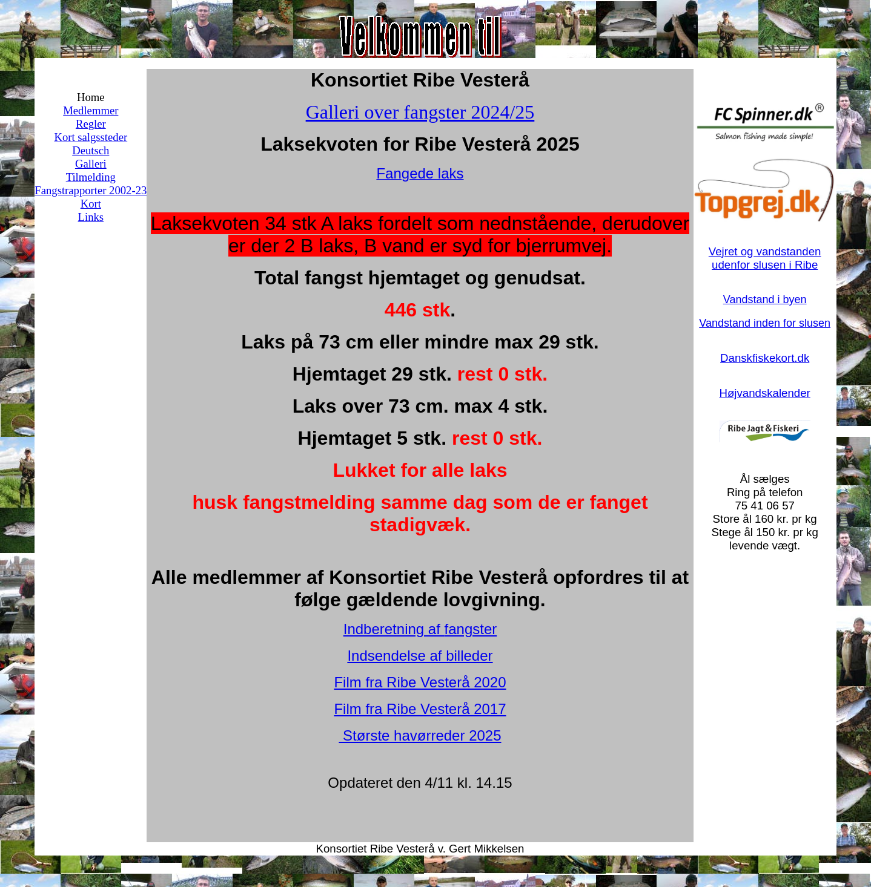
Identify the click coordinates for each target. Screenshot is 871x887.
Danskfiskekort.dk (764, 358)
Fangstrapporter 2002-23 (91, 190)
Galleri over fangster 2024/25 (420, 112)
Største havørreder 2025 (420, 735)
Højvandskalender (764, 393)
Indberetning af (394, 629)
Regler (91, 123)
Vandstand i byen (765, 299)
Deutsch (90, 150)
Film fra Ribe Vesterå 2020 (420, 682)
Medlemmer (90, 110)
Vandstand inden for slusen (764, 323)
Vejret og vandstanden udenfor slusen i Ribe (765, 258)
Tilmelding (91, 177)
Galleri (91, 163)
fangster (471, 629)
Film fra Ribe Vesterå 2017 (420, 709)
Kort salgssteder (90, 137)
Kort (91, 203)
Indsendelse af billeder (419, 655)
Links (91, 217)
